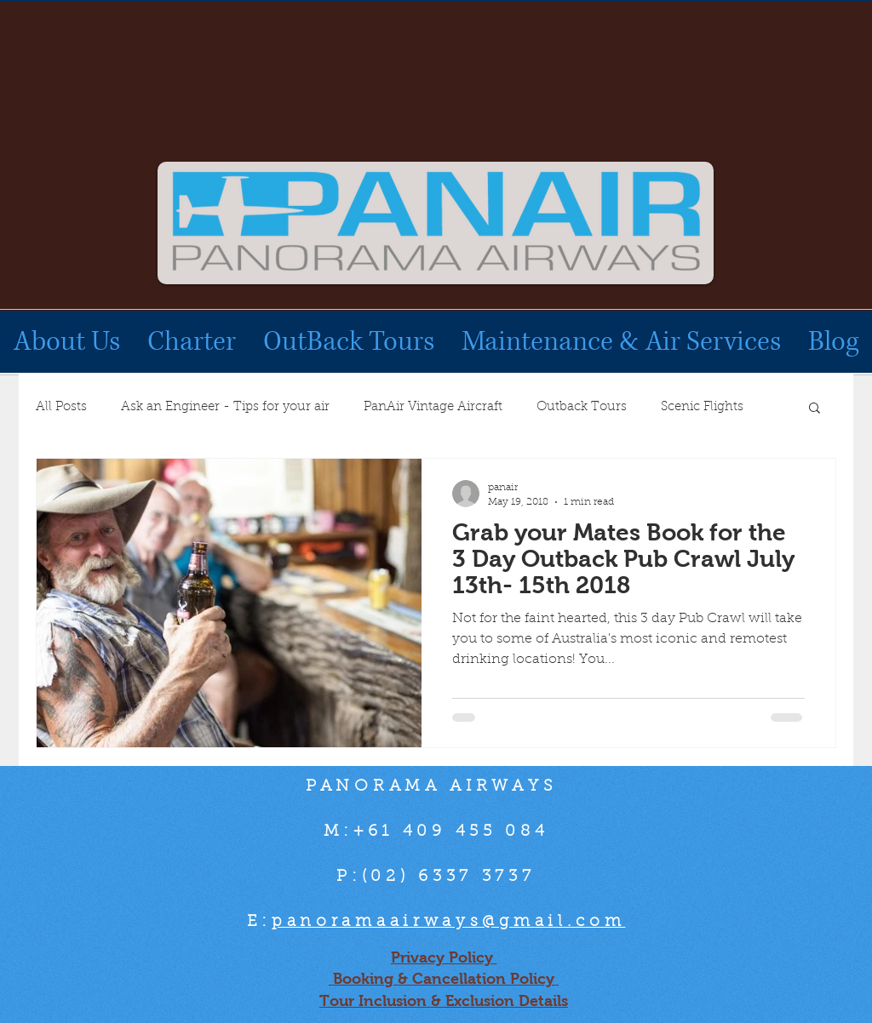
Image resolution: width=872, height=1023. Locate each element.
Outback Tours (581, 407)
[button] (814, 409)
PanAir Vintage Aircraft (433, 407)
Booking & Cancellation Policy (444, 978)
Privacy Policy (444, 957)
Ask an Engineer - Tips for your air (225, 407)
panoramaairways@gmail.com (449, 922)
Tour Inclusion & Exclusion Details (443, 1000)
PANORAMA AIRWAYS (436, 787)
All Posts (61, 407)
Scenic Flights (702, 407)
